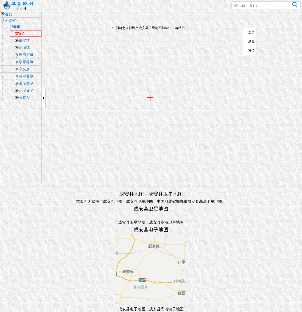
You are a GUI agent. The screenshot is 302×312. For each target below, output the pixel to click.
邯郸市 (15, 27)
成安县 (20, 33)
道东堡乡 (26, 83)
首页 (8, 14)
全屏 (251, 32)
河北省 (10, 20)
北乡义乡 (26, 90)
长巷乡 (24, 97)
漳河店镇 (26, 55)
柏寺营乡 (26, 76)
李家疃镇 (26, 62)
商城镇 (24, 48)
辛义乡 (24, 69)
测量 (251, 41)
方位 (251, 50)
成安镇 (24, 40)
